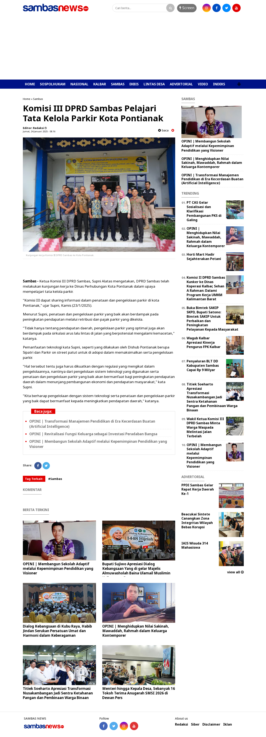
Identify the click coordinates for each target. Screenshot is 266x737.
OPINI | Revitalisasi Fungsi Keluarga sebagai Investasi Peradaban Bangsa (93, 434)
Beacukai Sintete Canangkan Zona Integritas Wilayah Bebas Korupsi (197, 520)
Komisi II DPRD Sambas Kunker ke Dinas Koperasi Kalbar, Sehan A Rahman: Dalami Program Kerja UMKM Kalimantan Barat (206, 288)
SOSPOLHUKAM (52, 84)
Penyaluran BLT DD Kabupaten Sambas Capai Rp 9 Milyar (203, 365)
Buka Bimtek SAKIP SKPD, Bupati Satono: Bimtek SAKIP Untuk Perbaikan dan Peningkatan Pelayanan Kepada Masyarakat (212, 318)
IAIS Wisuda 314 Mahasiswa (194, 545)
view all (235, 572)
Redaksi (181, 724)
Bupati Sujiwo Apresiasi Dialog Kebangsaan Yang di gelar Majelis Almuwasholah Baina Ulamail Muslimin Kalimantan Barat (136, 571)
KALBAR (99, 84)
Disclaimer (211, 724)
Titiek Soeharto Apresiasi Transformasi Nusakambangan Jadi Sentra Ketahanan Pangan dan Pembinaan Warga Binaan (58, 693)
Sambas (38, 99)
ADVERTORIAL (181, 84)
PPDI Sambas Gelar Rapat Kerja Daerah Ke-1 (197, 489)
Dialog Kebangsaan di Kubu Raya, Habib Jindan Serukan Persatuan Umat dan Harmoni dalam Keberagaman (57, 631)
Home (26, 99)
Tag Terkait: (34, 479)
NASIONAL (79, 84)
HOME (30, 84)
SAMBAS (117, 84)
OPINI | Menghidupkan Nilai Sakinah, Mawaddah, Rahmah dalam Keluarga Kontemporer (135, 631)
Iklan (227, 724)
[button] (239, 82)
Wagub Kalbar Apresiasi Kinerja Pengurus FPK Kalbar (203, 342)
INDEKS (219, 84)
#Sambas (55, 479)
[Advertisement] (133, 48)
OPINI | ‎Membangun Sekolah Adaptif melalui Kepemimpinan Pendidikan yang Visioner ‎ (58, 568)
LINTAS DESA (154, 84)
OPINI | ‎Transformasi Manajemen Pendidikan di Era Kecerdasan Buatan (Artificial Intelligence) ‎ (212, 179)
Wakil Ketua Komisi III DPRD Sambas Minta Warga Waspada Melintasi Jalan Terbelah (205, 427)
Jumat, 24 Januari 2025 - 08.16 (39, 131)
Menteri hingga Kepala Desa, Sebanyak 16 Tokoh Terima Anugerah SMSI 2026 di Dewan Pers (138, 693)
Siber (195, 724)
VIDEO (203, 84)
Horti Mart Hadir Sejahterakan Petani (204, 256)
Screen (186, 7)
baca (163, 130)
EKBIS (134, 84)
